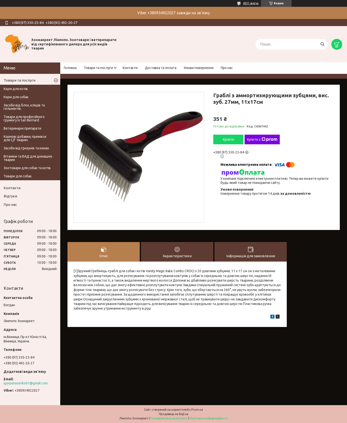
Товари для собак (18, 176)
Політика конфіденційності (209, 418)
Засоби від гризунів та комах (26, 148)
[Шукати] (322, 44)
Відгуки (10, 196)
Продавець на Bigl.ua (173, 414)
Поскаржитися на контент (168, 418)
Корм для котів (16, 89)
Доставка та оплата (160, 68)
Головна (70, 68)
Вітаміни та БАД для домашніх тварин (28, 158)
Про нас (227, 68)
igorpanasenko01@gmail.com (26, 383)
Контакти (130, 68)
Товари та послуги (98, 68)
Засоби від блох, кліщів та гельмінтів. (24, 107)
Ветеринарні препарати (22, 128)
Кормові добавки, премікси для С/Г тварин (25, 138)
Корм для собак (16, 97)
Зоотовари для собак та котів (27, 168)
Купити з (262, 139)
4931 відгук (251, 3)
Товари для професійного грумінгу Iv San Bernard (24, 118)
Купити (228, 139)
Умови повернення (199, 68)
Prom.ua (197, 409)
